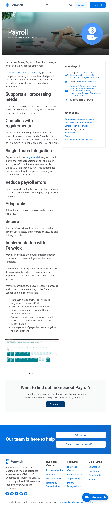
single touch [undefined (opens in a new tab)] (32, 157)
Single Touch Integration (76, 126)
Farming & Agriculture (80, 86)
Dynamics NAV (93, 77)
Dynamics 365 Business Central (82, 76)
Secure (68, 136)
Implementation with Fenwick (79, 139)
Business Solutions (22, 37)
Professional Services (79, 93)
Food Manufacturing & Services (83, 87)
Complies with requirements (78, 122)
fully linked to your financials (24, 72)
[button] (9, 355)
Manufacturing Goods (80, 90)
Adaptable (70, 133)
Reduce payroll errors (75, 129)
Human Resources (88, 81)
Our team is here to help (30, 439)
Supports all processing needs (79, 119)
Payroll (18, 32)
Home (10, 37)
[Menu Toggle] (47, 5)
